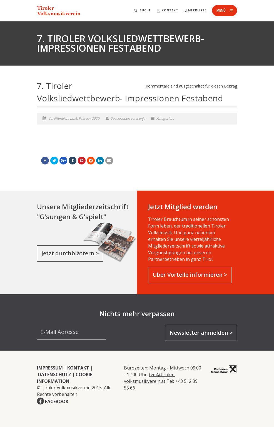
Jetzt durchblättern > (70, 253)
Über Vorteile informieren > (190, 274)
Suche (145, 10)
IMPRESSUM (50, 368)
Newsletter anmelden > (201, 332)
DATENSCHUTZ (54, 374)
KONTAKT (78, 368)
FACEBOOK (56, 401)
